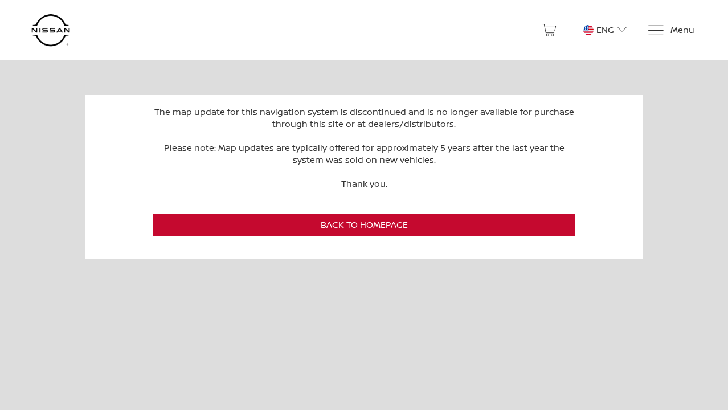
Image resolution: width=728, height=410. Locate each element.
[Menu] (670, 30)
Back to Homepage (364, 225)
